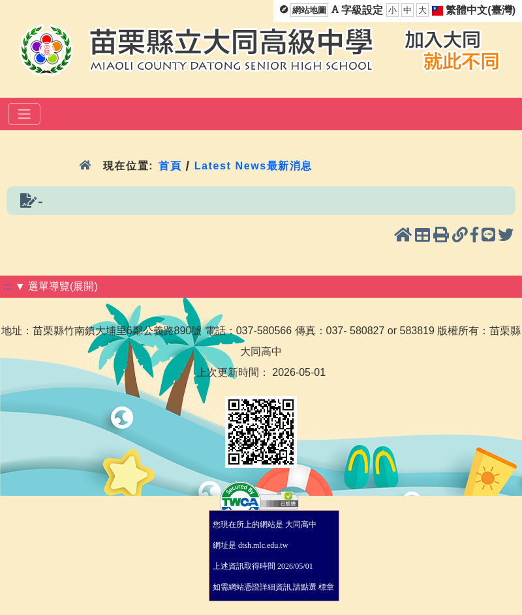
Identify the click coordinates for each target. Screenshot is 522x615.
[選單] (24, 114)
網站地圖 (309, 10)
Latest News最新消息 (253, 165)
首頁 (170, 165)
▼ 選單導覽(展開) (56, 286)
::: (7, 286)
